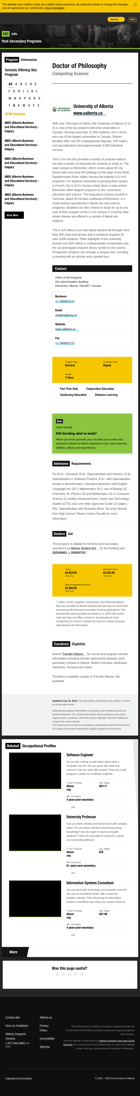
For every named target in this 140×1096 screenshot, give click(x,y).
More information (55, 7)
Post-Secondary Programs (22, 41)
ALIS (29, 18)
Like (93, 19)
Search (114, 19)
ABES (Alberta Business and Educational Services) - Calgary (22, 127)
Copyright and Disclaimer (18, 1078)
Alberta (12, 18)
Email (86, 90)
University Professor (80, 821)
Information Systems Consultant (89, 883)
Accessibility (47, 1038)
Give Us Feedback (16, 1025)
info (9, 34)
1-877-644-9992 (15, 1042)
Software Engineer (79, 763)
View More (12, 215)
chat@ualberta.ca (66, 315)
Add (85, 19)
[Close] (135, 4)
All (10, 84)
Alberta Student (85, 548)
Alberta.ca (46, 1017)
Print (102, 19)
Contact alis (12, 1017)
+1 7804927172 (64, 342)
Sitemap (45, 1046)
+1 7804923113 (64, 301)
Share (77, 19)
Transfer (74, 654)
